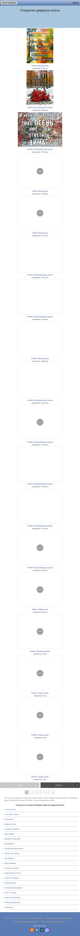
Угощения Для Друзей (13, 888)
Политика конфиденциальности (27, 922)
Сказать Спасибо (11, 868)
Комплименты (10, 883)
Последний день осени (43, 107)
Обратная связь (37, 918)
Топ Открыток (10, 809)
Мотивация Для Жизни (14, 849)
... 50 (52, 792)
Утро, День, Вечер (12, 814)
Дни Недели (9, 834)
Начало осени (43, 65)
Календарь (9, 819)
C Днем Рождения (12, 829)
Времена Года (10, 824)
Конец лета (43, 191)
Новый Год (9, 907)
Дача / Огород (10, 893)
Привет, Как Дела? (12, 853)
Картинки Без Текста (13, 873)
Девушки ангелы (43, 651)
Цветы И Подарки (12, 878)
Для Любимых (10, 863)
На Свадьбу (9, 858)
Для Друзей (9, 844)
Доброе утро (43, 609)
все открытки (9, 3)
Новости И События (12, 898)
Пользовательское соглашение (53, 922)
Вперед (59, 785)
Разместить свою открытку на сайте (59, 918)
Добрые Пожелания (12, 839)
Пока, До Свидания (12, 902)
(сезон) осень (43, 693)
